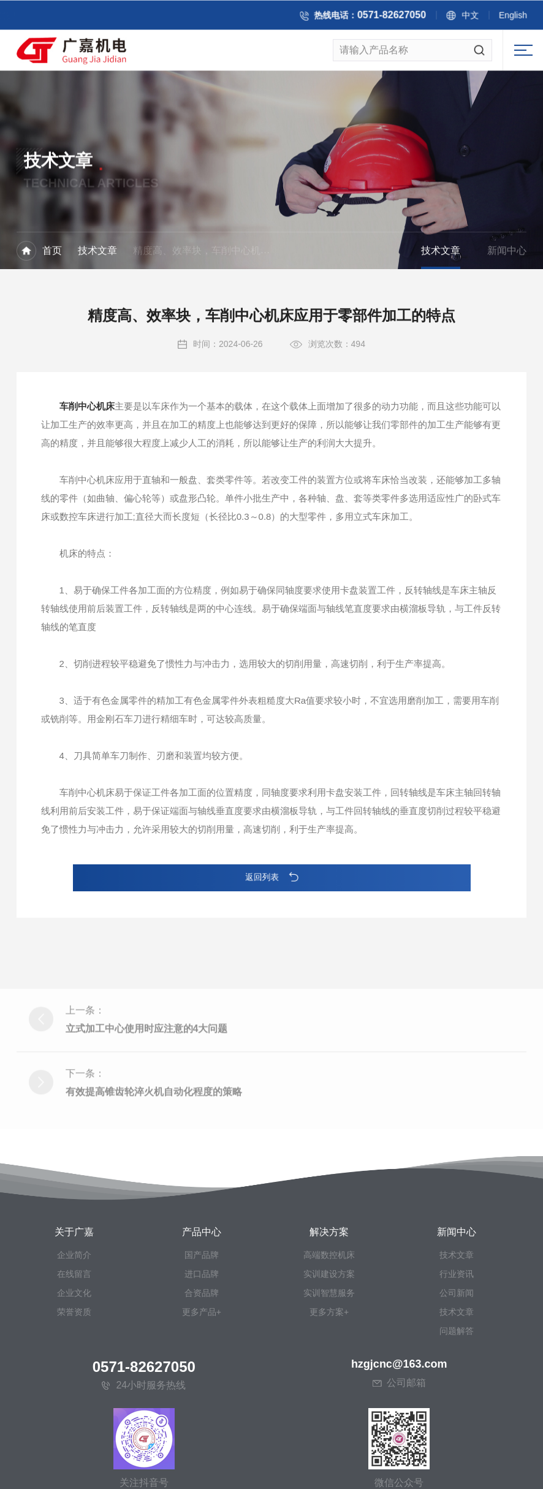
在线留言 (74, 1390)
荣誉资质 (74, 1428)
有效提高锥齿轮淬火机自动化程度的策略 (154, 1148)
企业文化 (74, 1409)
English (523, 17)
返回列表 (271, 877)
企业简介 (74, 1371)
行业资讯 (456, 1390)
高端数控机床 (329, 1371)
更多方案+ (329, 1428)
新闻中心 (506, 252)
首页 (52, 252)
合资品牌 (201, 1409)
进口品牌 (201, 1390)
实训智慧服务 (329, 1409)
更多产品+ (201, 1428)
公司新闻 (456, 1409)
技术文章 (97, 252)
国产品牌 (201, 1371)
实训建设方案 (329, 1390)
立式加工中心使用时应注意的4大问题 (147, 1085)
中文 (479, 17)
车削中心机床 (87, 426)
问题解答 (456, 1447)
